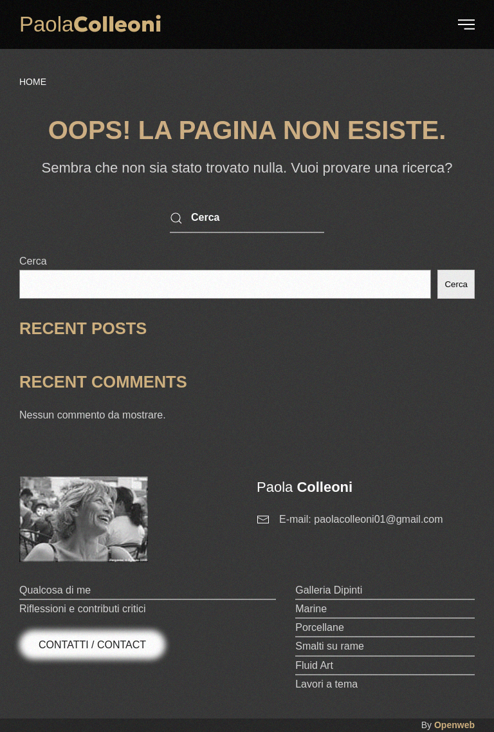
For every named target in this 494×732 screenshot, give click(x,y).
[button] (466, 24)
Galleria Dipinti (328, 590)
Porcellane (319, 627)
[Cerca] (247, 218)
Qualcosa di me (55, 590)
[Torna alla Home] (90, 24)
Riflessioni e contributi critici (82, 608)
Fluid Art (314, 665)
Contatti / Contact (92, 644)
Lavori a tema (326, 684)
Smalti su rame (329, 646)
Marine (311, 608)
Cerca (33, 261)
